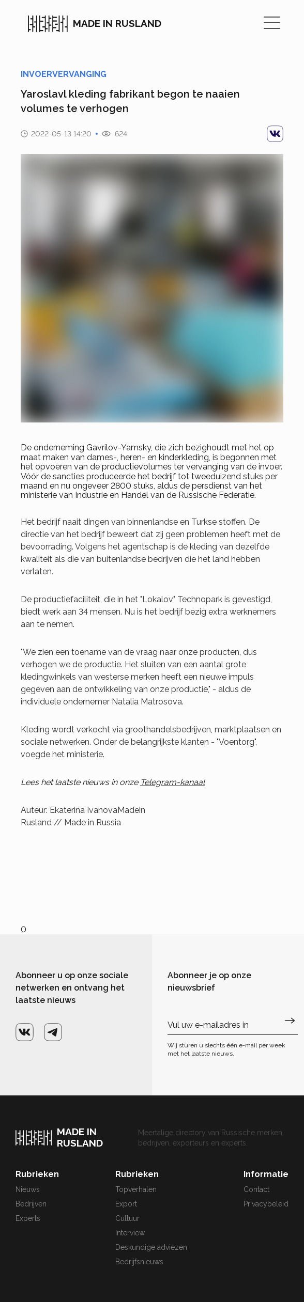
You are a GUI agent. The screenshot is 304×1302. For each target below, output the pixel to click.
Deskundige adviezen (151, 1247)
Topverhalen (136, 1189)
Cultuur (127, 1218)
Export (126, 1204)
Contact (256, 1189)
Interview (130, 1233)
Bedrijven (31, 1204)
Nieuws (28, 1189)
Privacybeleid (266, 1204)
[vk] (275, 134)
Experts (28, 1218)
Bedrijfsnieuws (139, 1262)
